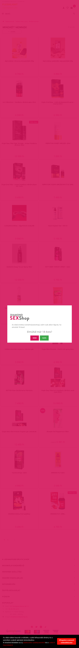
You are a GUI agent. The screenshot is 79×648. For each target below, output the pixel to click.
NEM (35, 338)
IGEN (44, 338)
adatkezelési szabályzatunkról (34, 642)
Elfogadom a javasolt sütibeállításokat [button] (66, 641)
